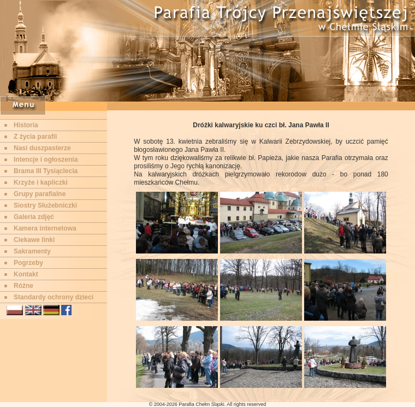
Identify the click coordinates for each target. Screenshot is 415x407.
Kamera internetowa (45, 228)
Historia (26, 125)
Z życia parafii (35, 136)
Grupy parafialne (40, 194)
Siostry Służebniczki (45, 205)
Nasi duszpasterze (42, 148)
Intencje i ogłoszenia (46, 159)
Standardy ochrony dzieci (53, 297)
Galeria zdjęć (34, 217)
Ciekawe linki (34, 240)
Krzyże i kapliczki (41, 182)
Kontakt (26, 274)
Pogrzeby (28, 263)
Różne (23, 286)
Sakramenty (32, 251)
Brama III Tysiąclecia (46, 171)
